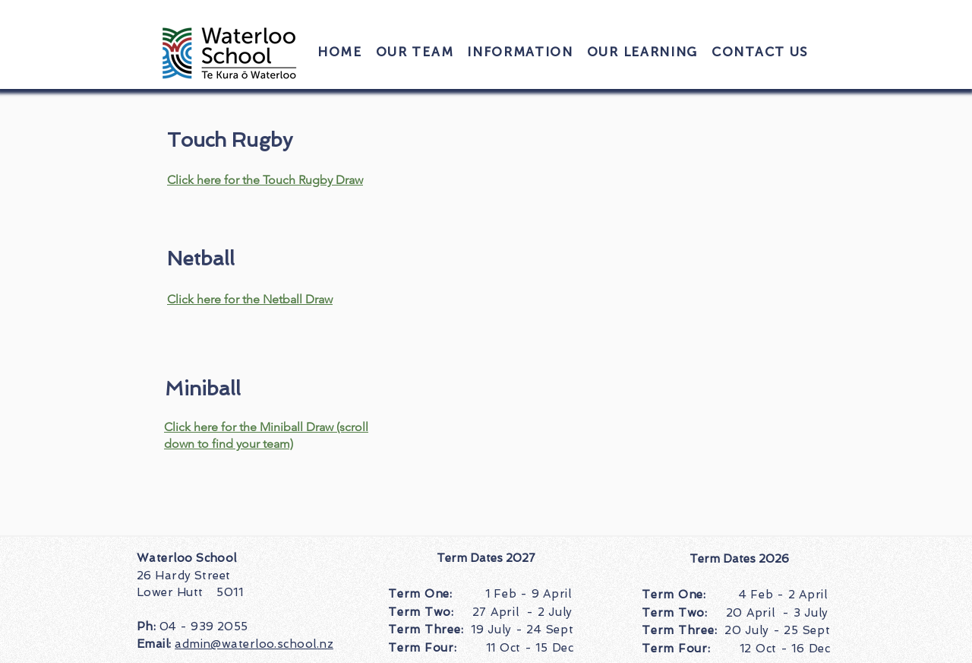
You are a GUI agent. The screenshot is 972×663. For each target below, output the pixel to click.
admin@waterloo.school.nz (254, 644)
